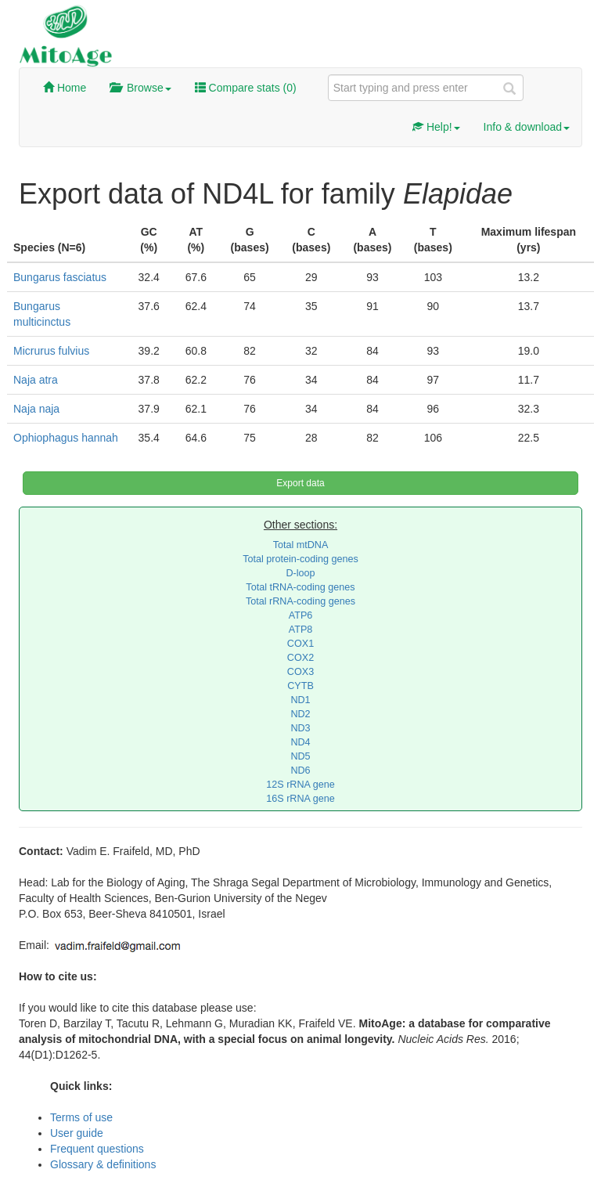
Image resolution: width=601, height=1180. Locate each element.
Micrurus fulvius (51, 351)
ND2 (300, 714)
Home (64, 87)
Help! (436, 127)
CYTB (300, 685)
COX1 (300, 643)
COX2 (300, 657)
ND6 (300, 770)
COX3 (300, 671)
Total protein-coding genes (300, 559)
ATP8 (301, 629)
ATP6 (301, 615)
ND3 (300, 728)
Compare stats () (246, 87)
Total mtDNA (301, 544)
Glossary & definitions (103, 1164)
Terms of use (81, 1117)
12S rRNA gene (300, 784)
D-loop (300, 573)
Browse (140, 87)
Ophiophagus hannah (65, 437)
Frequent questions (97, 1148)
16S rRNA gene (300, 798)
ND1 (300, 700)
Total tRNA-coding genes (300, 587)
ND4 (300, 742)
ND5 (300, 756)
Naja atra (35, 379)
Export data (300, 483)
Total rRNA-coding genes (300, 601)
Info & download (527, 127)
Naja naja (36, 408)
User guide (76, 1133)
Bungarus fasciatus (59, 277)
